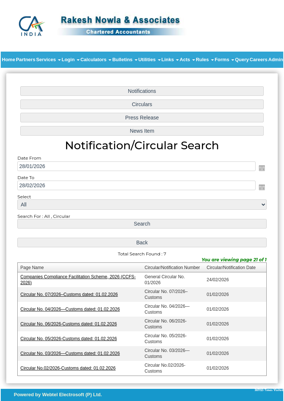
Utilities (149, 59)
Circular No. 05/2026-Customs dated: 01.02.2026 (69, 336)
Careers (258, 59)
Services (48, 59)
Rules (205, 59)
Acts (187, 59)
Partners (25, 59)
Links (170, 59)
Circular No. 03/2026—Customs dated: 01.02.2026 (71, 351)
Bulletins (125, 59)
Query (242, 59)
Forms (224, 59)
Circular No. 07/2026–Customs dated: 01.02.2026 (70, 293)
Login (71, 59)
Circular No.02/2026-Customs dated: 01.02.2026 (69, 366)
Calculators (95, 59)
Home (8, 59)
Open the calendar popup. (260, 169)
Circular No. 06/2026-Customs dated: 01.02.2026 (69, 322)
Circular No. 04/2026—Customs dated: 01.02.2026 (71, 307)
